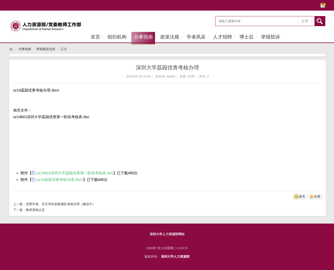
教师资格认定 (35, 210)
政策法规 (169, 37)
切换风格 (322, 5)
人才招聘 (222, 37)
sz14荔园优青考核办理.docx (60, 179)
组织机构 (117, 37)
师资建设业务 (45, 49)
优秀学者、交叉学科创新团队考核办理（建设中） (60, 204)
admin (171, 76)
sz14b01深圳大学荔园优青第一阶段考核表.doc (75, 173)
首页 (95, 37)
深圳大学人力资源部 (175, 256)
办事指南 (143, 37)
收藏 (317, 196)
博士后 (246, 37)
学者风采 (196, 37)
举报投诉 (270, 37)
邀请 (302, 196)
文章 (304, 21)
